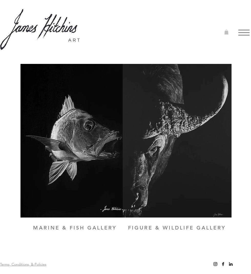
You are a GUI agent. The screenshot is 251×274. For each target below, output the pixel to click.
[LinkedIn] (230, 264)
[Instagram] (215, 264)
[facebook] (223, 264)
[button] (226, 32)
